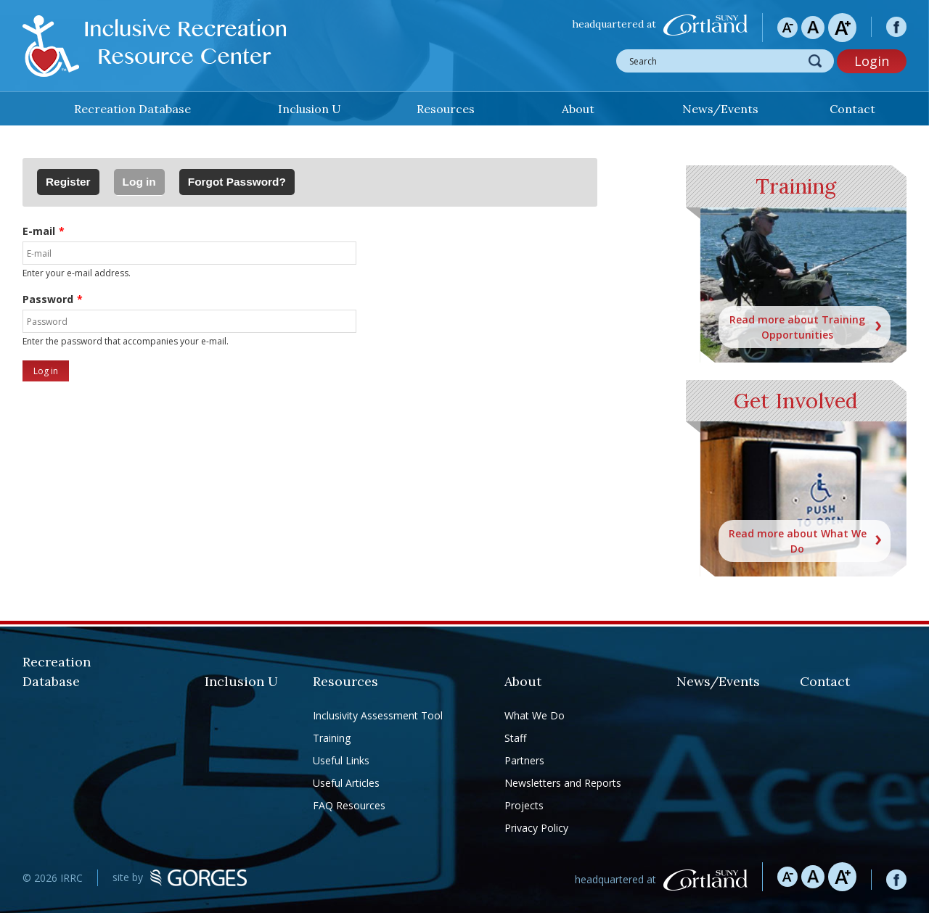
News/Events (720, 109)
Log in (144, 178)
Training (332, 738)
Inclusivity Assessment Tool (378, 715)
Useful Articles (346, 783)
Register (68, 181)
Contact (852, 109)
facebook (896, 27)
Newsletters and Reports (562, 783)
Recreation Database (132, 109)
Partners (524, 760)
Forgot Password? (237, 181)
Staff (515, 738)
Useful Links (341, 760)
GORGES (198, 877)
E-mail (38, 231)
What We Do (534, 715)
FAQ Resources (349, 805)
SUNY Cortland (705, 25)
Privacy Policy (536, 828)
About (578, 109)
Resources (446, 109)
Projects (524, 805)
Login (871, 61)
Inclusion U (309, 109)
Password (47, 299)
